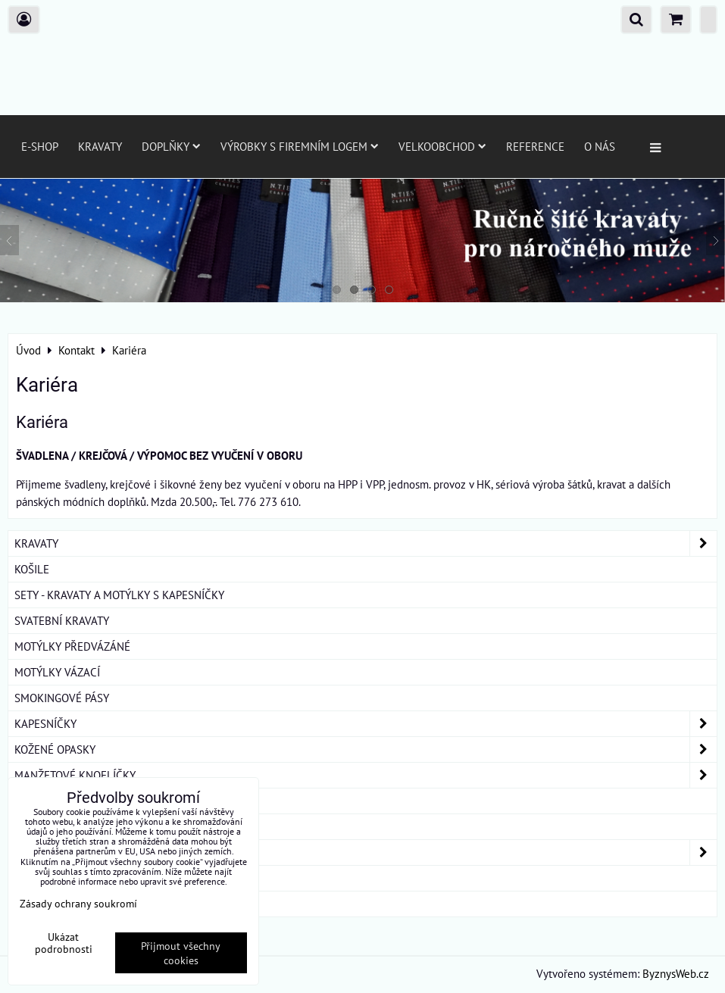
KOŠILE (31, 568)
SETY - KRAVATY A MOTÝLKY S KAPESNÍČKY (119, 594)
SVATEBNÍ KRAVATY (61, 620)
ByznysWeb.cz (675, 973)
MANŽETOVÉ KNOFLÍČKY (365, 775)
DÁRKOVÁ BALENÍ (57, 877)
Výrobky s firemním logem (299, 146)
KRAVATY (365, 543)
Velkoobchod (442, 146)
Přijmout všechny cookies (180, 952)
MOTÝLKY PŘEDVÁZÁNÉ (72, 646)
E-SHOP (39, 146)
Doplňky (171, 146)
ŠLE (23, 826)
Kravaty (100, 146)
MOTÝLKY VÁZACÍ (57, 671)
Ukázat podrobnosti (63, 943)
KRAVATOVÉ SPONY (61, 800)
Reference (535, 146)
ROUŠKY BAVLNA (56, 903)
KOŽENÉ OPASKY (365, 749)
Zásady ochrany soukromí (78, 903)
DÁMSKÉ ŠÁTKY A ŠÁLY (365, 852)
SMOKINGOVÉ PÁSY (61, 697)
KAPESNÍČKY (365, 723)
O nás (599, 146)
